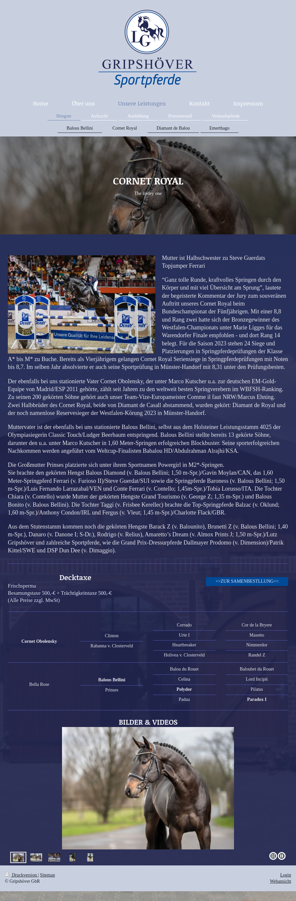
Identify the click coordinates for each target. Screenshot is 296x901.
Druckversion (21, 875)
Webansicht (280, 881)
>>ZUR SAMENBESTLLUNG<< (247, 581)
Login (285, 875)
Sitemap (47, 875)
